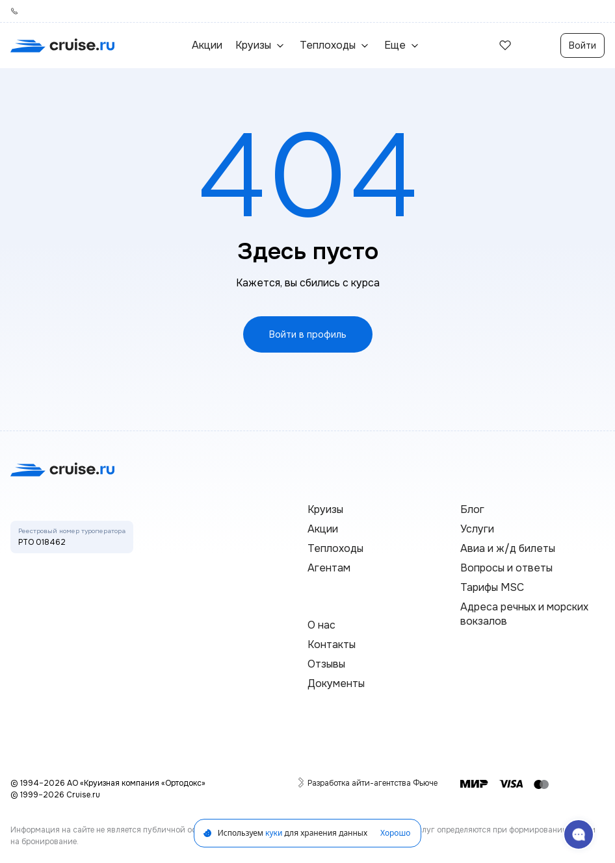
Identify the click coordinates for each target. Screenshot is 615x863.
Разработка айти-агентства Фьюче (373, 782)
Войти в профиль (308, 334)
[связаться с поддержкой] (578, 834)
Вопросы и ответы (506, 568)
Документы (336, 683)
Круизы (325, 509)
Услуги (477, 529)
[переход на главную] (62, 45)
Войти (582, 45)
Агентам (329, 568)
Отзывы (326, 664)
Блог (472, 509)
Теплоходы (335, 548)
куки (273, 832)
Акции (207, 45)
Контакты (332, 644)
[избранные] (505, 45)
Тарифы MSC (492, 587)
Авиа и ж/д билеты (507, 548)
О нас (321, 625)
